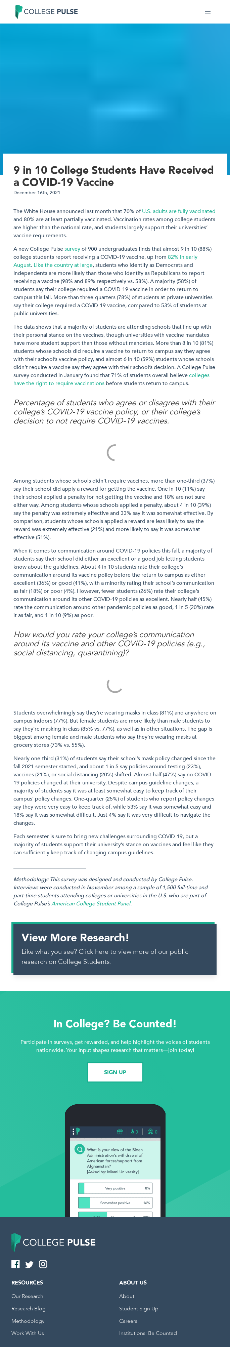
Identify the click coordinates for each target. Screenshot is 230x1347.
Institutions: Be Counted (148, 1333)
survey (72, 249)
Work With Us (27, 1333)
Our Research (27, 1296)
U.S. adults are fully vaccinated (179, 211)
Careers (128, 1321)
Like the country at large (63, 265)
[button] (208, 12)
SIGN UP (115, 1072)
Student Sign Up (138, 1308)
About (126, 1296)
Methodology (27, 1321)
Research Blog (28, 1308)
